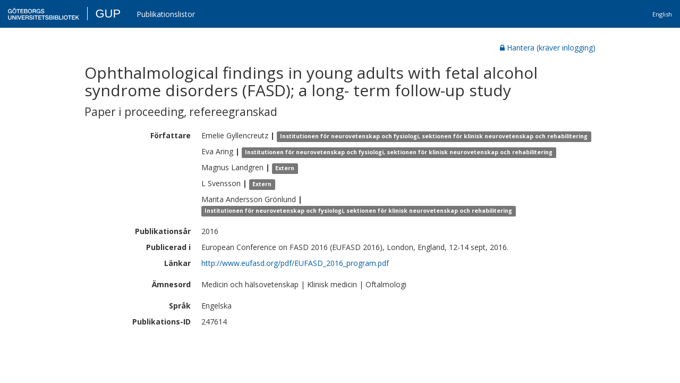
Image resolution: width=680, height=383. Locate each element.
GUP (108, 13)
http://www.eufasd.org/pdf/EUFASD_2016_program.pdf (295, 263)
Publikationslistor (166, 14)
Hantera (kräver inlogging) (548, 48)
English (662, 14)
